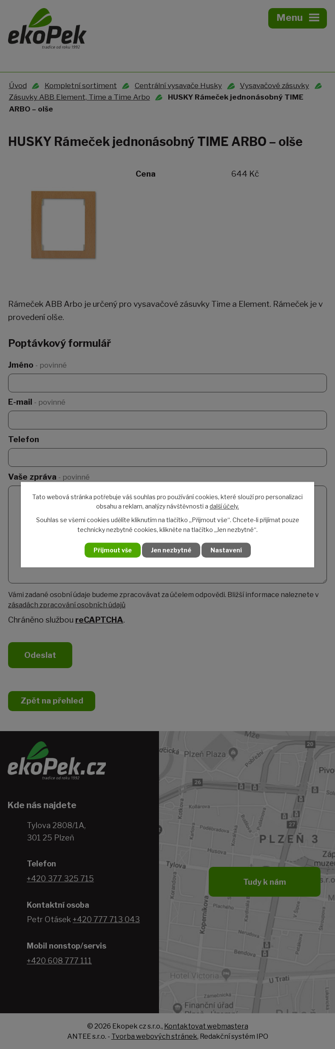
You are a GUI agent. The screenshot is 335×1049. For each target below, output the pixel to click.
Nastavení (226, 550)
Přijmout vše (113, 550)
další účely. (224, 506)
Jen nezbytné (171, 550)
